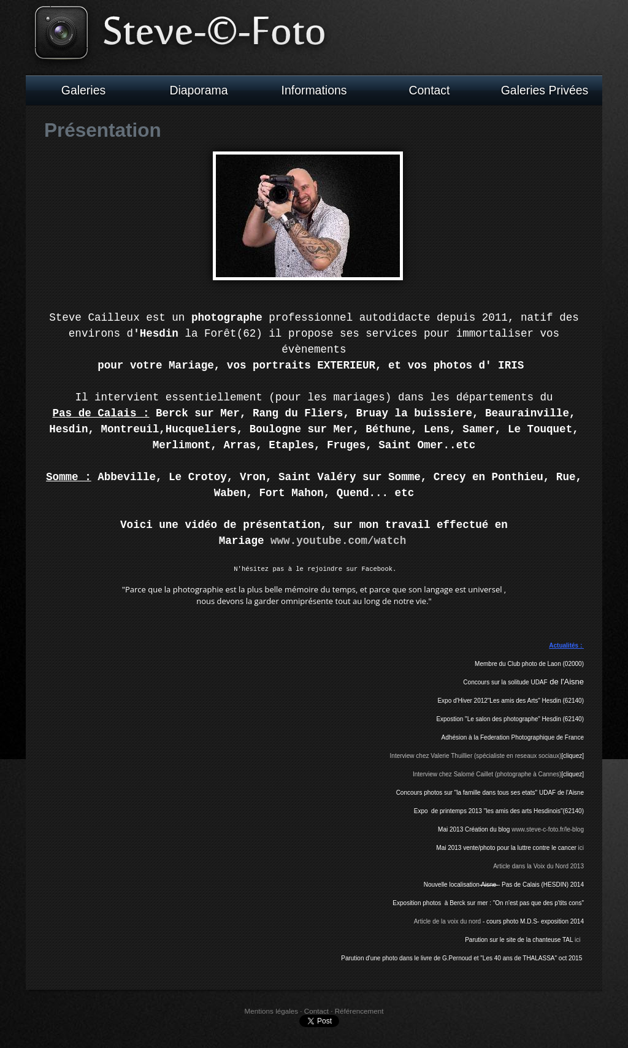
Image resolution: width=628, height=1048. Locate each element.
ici (581, 850)
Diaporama (198, 90)
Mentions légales (271, 1013)
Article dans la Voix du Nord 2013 (538, 868)
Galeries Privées (545, 90)
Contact (429, 90)
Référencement (359, 1013)
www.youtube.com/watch (338, 539)
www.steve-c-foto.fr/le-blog (547, 831)
